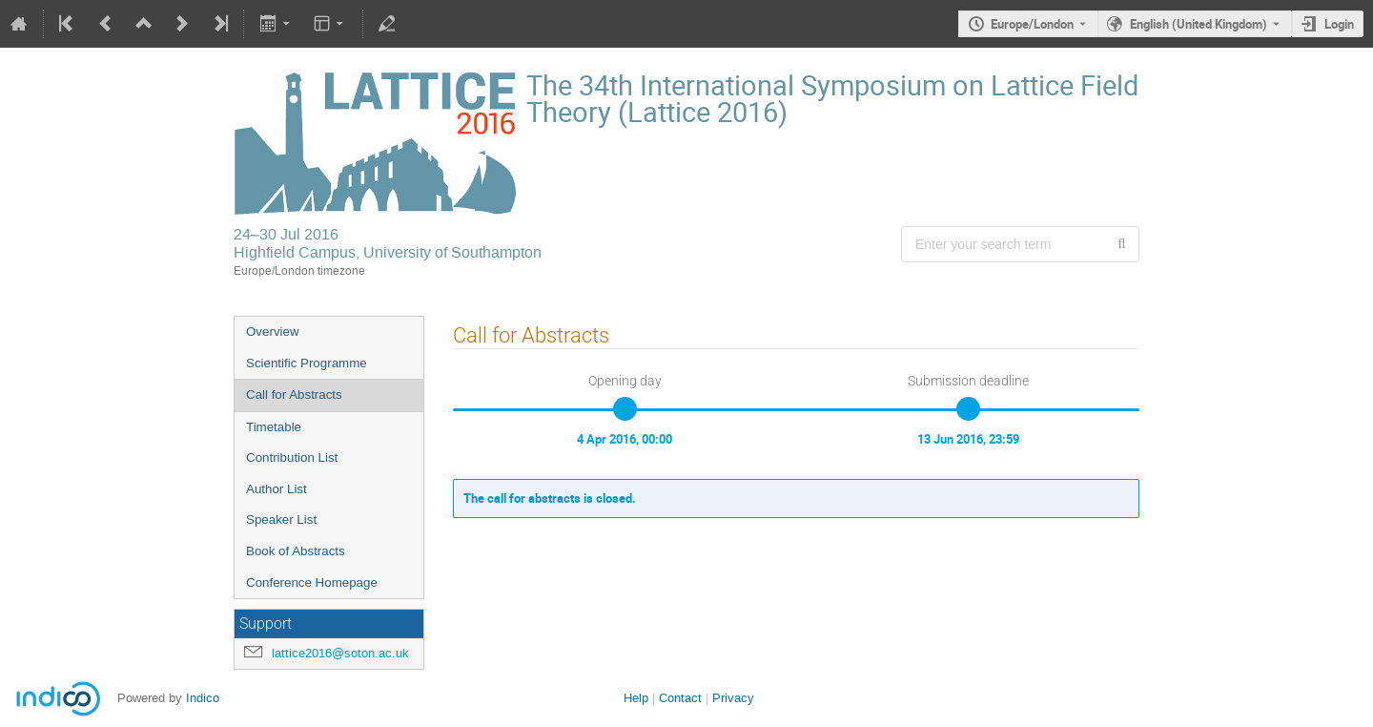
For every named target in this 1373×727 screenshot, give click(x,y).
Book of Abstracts (295, 551)
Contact (680, 698)
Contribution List (292, 457)
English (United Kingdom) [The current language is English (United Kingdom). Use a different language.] (1198, 23)
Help (636, 698)
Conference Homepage (312, 582)
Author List (276, 489)
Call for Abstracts (294, 394)
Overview (272, 331)
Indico (202, 698)
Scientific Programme (306, 363)
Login (1339, 23)
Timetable (273, 427)
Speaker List (281, 519)
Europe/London (1032, 23)
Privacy (733, 698)
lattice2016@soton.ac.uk (340, 653)
